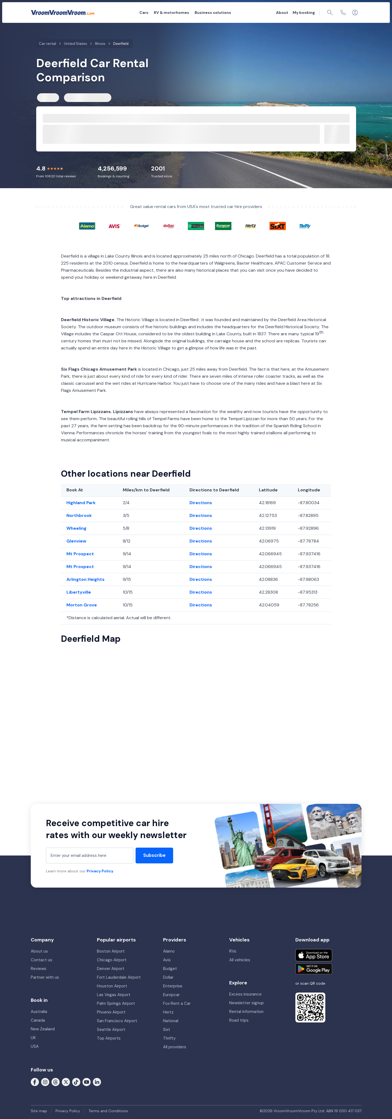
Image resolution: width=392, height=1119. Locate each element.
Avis (167, 960)
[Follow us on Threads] (55, 1081)
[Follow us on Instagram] (45, 1081)
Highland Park (81, 503)
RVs (232, 951)
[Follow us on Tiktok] (76, 1081)
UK (33, 1037)
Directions (200, 503)
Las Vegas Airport (113, 994)
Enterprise (172, 986)
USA (35, 1046)
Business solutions (213, 12)
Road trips (239, 1020)
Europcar (171, 994)
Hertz (168, 1012)
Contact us (41, 960)
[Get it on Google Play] (313, 968)
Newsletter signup (246, 1003)
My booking (304, 12)
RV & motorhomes (171, 12)
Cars (143, 12)
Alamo (169, 951)
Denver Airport (110, 968)
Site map (39, 1110)
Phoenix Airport (111, 1012)
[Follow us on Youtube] (86, 1081)
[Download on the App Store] (313, 955)
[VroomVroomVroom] (62, 12)
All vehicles (239, 960)
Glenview (76, 541)
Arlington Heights (85, 579)
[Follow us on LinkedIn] (97, 1081)
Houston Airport (112, 986)
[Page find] (330, 12)
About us (39, 951)
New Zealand (43, 1029)
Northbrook (79, 515)
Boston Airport (111, 951)
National (170, 1021)
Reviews (38, 968)
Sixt (166, 1029)
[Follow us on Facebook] (35, 1081)
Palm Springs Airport (116, 1003)
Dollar (168, 977)
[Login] (355, 12)
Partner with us (45, 977)
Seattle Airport (111, 1029)
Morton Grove (81, 605)
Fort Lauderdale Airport (119, 977)
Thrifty (169, 1038)
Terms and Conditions (108, 1110)
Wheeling (76, 528)
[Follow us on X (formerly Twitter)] (66, 1081)
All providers (174, 1047)
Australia (39, 1011)
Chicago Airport (112, 960)
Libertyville (78, 592)
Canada (38, 1020)
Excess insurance (245, 994)
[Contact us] (343, 12)
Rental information (246, 1011)
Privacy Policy (100, 871)
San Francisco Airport (117, 1021)
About (282, 12)
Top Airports (109, 1038)
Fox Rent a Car (177, 1003)
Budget (170, 968)
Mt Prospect (80, 554)
